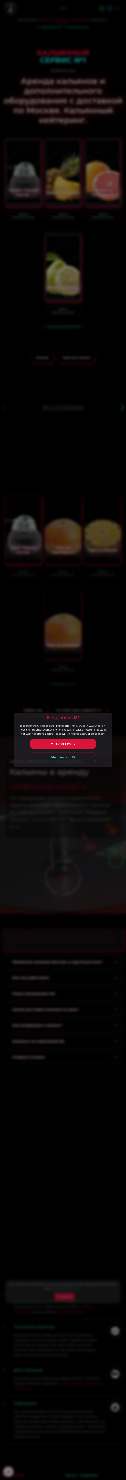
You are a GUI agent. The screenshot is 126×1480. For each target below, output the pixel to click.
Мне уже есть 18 (63, 743)
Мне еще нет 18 (63, 757)
